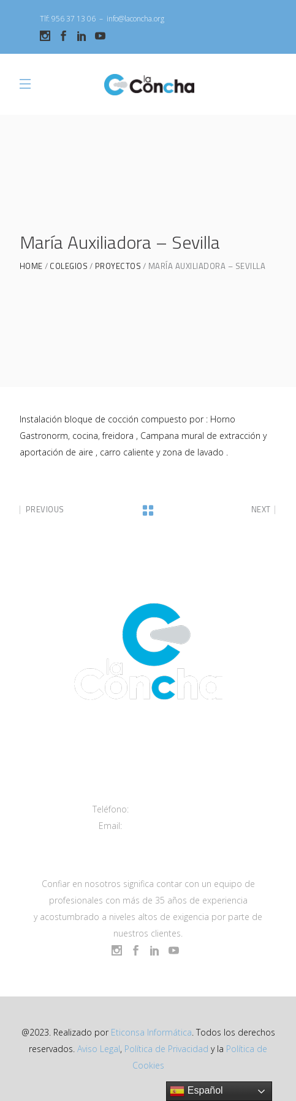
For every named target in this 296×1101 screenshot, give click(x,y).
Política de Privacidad (166, 1049)
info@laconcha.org (135, 18)
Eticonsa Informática (151, 1032)
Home (31, 266)
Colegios (69, 266)
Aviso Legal (98, 1049)
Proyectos (118, 266)
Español (196, 1091)
